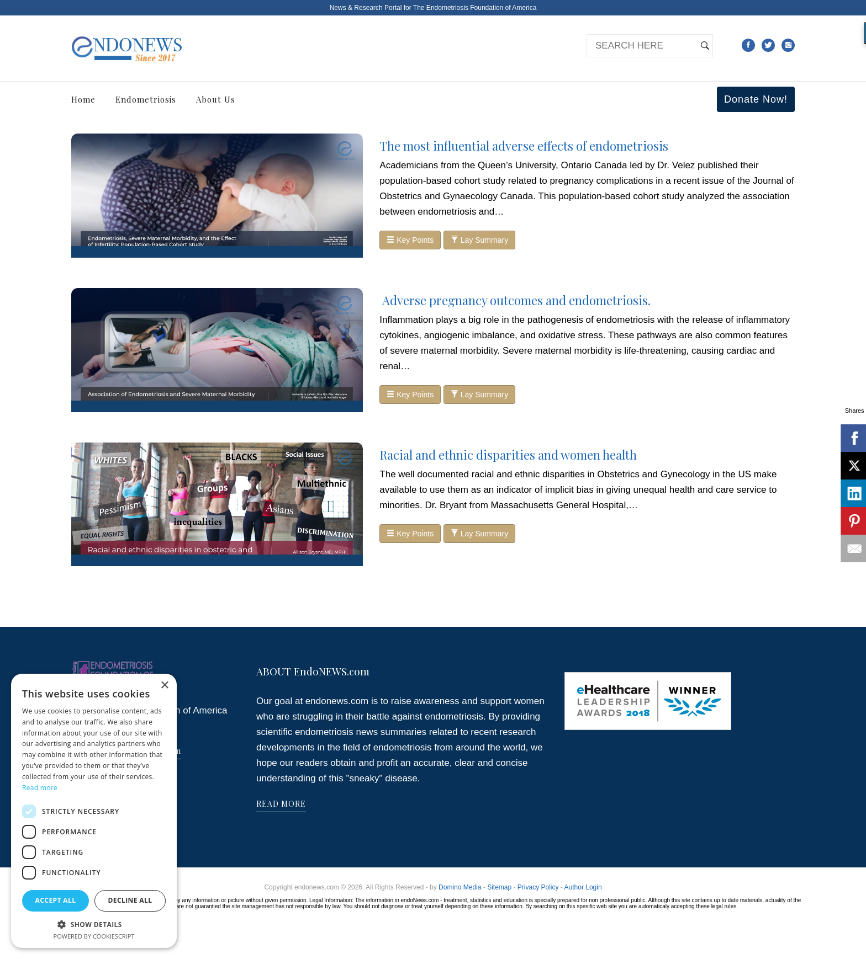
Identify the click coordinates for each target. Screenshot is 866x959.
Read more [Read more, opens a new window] (39, 787)
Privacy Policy (538, 887)
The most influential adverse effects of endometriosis (523, 145)
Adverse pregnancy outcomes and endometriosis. (515, 300)
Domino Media (460, 887)
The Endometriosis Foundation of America (474, 8)
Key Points (410, 240)
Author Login (583, 887)
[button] (94, 924)
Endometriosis (145, 99)
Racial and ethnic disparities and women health (508, 454)
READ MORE (281, 803)
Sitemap (499, 887)
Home (83, 99)
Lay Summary (479, 240)
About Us (215, 99)
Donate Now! (756, 99)
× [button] (164, 685)
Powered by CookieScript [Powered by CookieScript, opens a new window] (94, 936)
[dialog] (94, 811)
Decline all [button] (130, 900)
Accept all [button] (55, 900)
